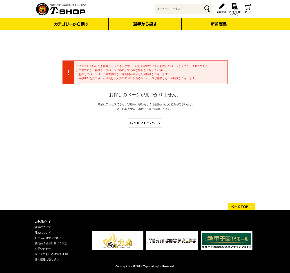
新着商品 (218, 21)
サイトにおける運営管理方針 (52, 254)
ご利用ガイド (43, 221)
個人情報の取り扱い (47, 259)
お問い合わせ (43, 248)
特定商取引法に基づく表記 (51, 243)
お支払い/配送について (48, 237)
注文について (43, 232)
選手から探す (145, 24)
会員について (43, 227)
